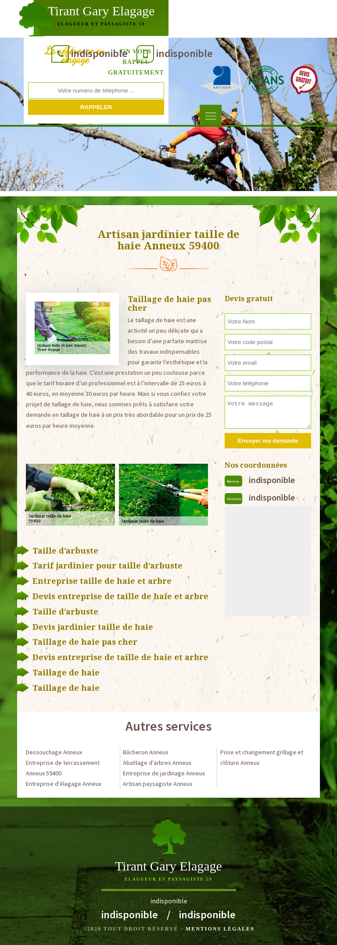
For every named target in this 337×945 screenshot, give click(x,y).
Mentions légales (220, 929)
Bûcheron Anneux (145, 752)
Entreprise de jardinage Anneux (164, 773)
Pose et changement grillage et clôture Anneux (261, 757)
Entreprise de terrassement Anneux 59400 (63, 768)
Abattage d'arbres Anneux (157, 763)
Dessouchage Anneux (54, 752)
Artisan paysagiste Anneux (157, 784)
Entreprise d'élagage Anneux (63, 784)
